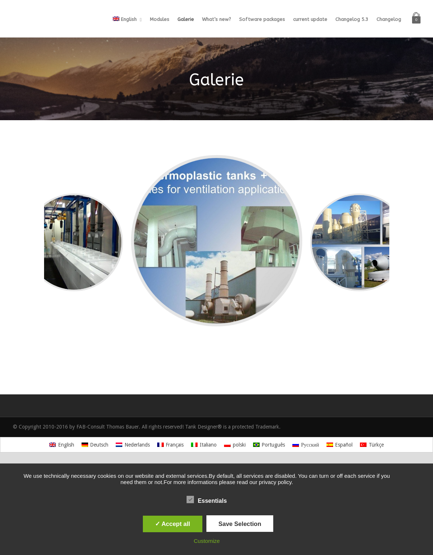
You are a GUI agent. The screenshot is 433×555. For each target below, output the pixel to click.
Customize (207, 541)
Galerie (185, 19)
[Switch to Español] (340, 445)
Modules (159, 19)
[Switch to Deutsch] (95, 445)
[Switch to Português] (269, 445)
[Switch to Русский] (306, 445)
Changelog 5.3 (351, 19)
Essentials (207, 500)
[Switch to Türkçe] (371, 445)
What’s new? (216, 19)
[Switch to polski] (234, 445)
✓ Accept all (172, 523)
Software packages (262, 19)
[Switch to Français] (171, 445)
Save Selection (240, 523)
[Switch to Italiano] (203, 445)
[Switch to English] (62, 445)
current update (310, 19)
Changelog (388, 19)
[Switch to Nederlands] (133, 445)
